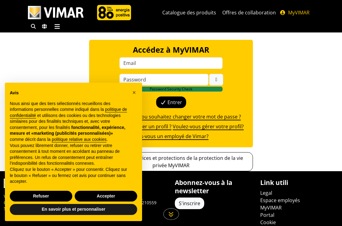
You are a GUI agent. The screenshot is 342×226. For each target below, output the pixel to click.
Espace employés (280, 200)
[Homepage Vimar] (56, 12)
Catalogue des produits (189, 12)
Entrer (171, 102)
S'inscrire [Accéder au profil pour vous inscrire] (189, 203)
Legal (266, 193)
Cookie (268, 222)
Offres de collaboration (249, 12)
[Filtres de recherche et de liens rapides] (33, 26)
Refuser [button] (41, 196)
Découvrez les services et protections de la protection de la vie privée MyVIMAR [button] (171, 162)
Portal (267, 215)
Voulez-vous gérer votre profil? (208, 126)
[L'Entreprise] (114, 12)
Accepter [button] (106, 196)
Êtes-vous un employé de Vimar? (171, 136)
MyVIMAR (295, 12)
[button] (134, 92)
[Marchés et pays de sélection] (44, 26)
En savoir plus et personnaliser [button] (73, 209)
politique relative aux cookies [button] (79, 139)
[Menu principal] (57, 26)
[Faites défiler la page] (171, 214)
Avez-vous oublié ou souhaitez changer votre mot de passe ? (171, 116)
